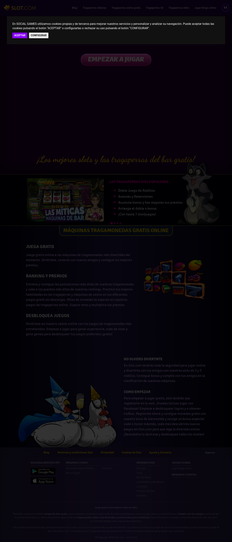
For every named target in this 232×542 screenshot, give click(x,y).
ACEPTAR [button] (19, 35)
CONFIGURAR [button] (39, 35)
